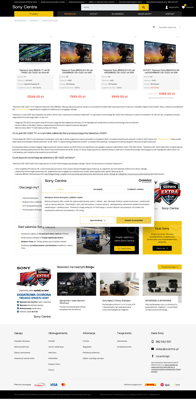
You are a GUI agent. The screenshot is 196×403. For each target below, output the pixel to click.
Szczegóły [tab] (97, 189)
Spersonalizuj (97, 220)
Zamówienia (122, 345)
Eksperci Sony (54, 368)
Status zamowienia (22, 356)
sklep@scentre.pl (165, 353)
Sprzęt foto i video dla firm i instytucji (72, 309)
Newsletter (53, 362)
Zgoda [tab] (60, 189)
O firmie (86, 345)
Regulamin (87, 351)
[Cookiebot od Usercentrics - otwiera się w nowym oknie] (141, 181)
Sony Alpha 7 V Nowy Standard (116, 308)
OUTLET (94, 18)
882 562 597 (161, 346)
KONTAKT (170, 18)
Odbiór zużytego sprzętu (93, 362)
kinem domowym (22, 113)
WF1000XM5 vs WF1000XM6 (158, 308)
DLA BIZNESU (118, 18)
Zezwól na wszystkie (134, 220)
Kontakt (51, 345)
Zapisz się (162, 252)
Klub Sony (52, 356)
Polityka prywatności (91, 356)
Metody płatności (21, 351)
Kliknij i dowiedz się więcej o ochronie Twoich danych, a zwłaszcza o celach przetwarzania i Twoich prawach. (166, 372)
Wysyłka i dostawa (22, 345)
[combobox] (169, 31)
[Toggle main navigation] (33, 18)
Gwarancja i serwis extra (24, 362)
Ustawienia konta (124, 351)
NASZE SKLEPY (145, 18)
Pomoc (51, 374)
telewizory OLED (163, 143)
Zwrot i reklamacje (56, 351)
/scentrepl (160, 360)
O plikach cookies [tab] (135, 189)
